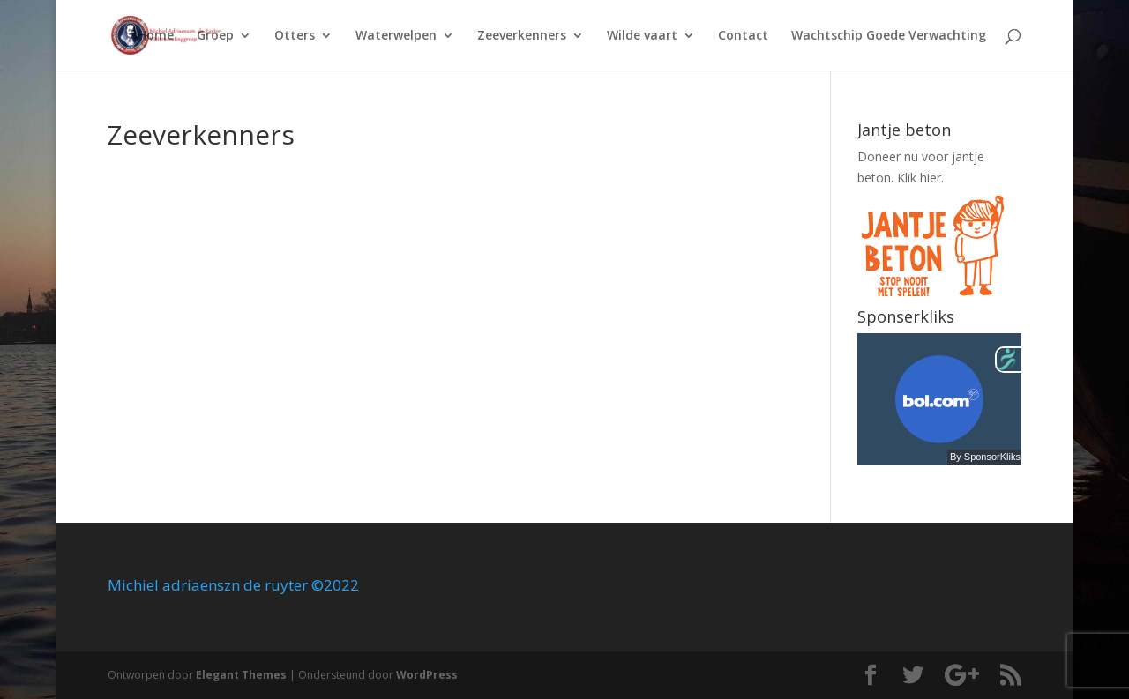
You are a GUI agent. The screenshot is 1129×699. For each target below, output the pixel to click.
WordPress (427, 674)
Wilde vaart (642, 36)
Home (156, 36)
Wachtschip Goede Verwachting (888, 36)
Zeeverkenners (521, 36)
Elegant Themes (241, 674)
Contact (743, 36)
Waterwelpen (396, 36)
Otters (294, 36)
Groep (215, 36)
